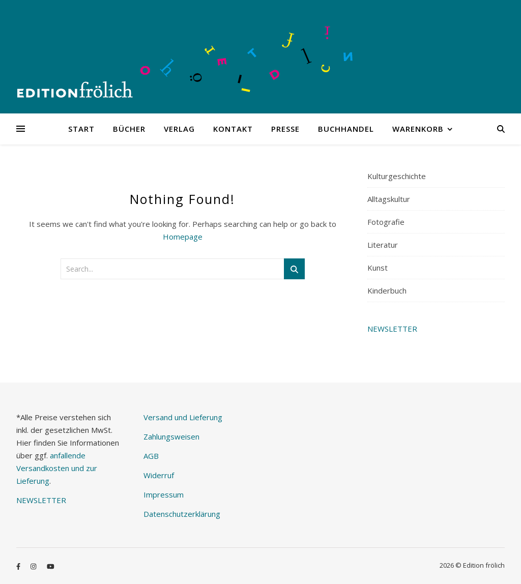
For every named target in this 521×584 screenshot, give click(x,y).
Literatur (382, 245)
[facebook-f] (19, 566)
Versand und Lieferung (182, 417)
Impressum (163, 494)
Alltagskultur (388, 199)
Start (81, 129)
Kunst (377, 267)
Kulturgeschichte (396, 176)
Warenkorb (418, 129)
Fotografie (385, 222)
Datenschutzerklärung (181, 514)
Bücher (129, 129)
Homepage (182, 236)
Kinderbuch (387, 290)
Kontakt (233, 129)
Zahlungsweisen (171, 436)
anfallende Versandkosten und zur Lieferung (56, 468)
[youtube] (50, 566)
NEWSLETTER (392, 329)
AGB (151, 456)
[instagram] (34, 566)
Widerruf (158, 475)
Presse (285, 129)
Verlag (179, 129)
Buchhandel (346, 129)
